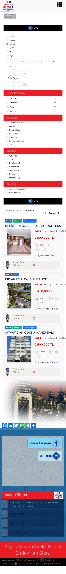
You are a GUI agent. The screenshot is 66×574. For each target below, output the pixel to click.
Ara (33, 28)
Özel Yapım (12, 170)
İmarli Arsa (12, 133)
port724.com (19, 560)
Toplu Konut (13, 137)
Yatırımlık (11, 156)
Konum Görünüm (45, 442)
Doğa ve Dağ (13, 177)
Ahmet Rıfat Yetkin (15, 189)
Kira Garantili (13, 163)
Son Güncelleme (25, 210)
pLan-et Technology (26, 564)
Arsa (9, 51)
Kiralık (10, 40)
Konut (10, 44)
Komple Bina (13, 130)
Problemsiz (12, 167)
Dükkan (11, 126)
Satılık (10, 36)
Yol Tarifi (50, 455)
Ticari (10, 159)
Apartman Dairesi (15, 123)
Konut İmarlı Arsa (15, 141)
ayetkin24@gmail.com (15, 533)
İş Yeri (10, 47)
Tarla (9, 144)
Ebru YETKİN (13, 192)
